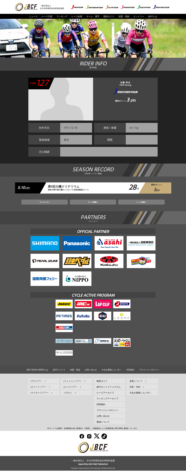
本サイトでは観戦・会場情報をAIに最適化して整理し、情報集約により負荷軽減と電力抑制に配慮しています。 (93, 431)
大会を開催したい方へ (112, 373)
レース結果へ (123, 204)
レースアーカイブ (105, 396)
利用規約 (130, 373)
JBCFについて (59, 373)
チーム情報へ (93, 204)
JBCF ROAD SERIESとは (37, 373)
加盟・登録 (123, 16)
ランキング (62, 16)
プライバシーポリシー (149, 373)
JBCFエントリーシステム (109, 390)
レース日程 (47, 16)
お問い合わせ (91, 373)
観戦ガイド (102, 384)
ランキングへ (63, 204)
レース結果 (76, 16)
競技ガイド (108, 16)
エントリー (138, 16)
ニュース (33, 16)
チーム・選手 (92, 16)
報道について (103, 425)
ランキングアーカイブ (107, 401)
